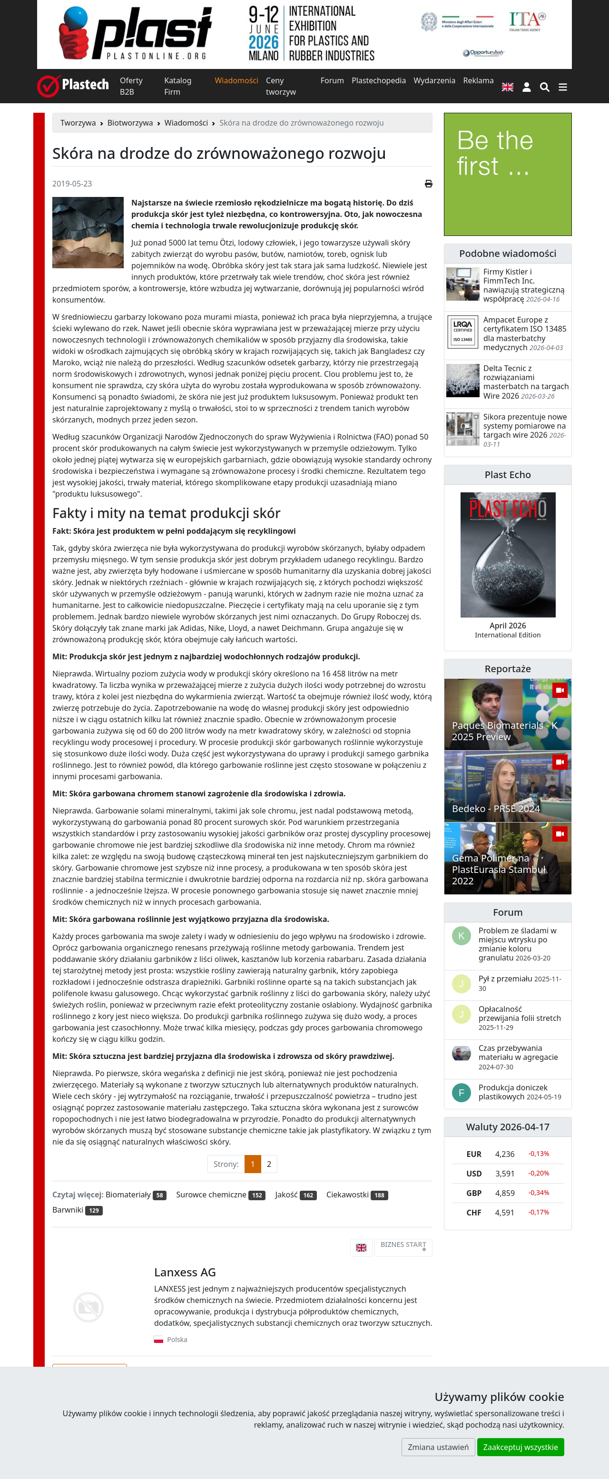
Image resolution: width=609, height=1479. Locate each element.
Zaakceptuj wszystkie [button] (520, 1447)
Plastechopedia (379, 80)
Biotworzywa (130, 123)
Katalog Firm (177, 86)
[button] (527, 86)
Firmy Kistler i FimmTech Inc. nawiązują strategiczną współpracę (524, 285)
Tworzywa (78, 123)
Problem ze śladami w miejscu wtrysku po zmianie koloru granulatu (518, 944)
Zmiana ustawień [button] (438, 1447)
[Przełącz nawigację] (563, 86)
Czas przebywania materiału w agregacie (518, 1057)
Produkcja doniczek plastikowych (520, 1092)
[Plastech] (72, 86)
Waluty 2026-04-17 (508, 1126)
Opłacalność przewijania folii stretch (520, 1018)
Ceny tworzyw (281, 86)
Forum (332, 80)
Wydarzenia (434, 80)
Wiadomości (236, 80)
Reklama (478, 80)
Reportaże (508, 668)
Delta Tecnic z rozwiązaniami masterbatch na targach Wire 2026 (526, 382)
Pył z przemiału (520, 982)
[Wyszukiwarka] (545, 86)
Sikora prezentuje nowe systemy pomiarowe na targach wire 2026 (525, 425)
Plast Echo (508, 474)
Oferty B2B (131, 86)
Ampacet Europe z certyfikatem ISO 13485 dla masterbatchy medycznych (525, 333)
